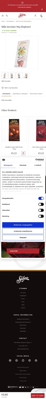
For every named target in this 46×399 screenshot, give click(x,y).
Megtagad (23, 237)
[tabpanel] (23, 100)
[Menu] (3, 15)
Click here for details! (24, 7)
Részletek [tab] (23, 165)
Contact (23, 308)
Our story (23, 292)
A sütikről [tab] (38, 165)
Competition (23, 295)
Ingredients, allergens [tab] (20, 94)
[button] (23, 153)
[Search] (7, 15)
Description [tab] (6, 94)
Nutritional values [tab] (36, 94)
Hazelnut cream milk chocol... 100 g (14, 148)
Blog (23, 305)
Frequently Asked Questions (23, 322)
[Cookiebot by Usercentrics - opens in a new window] (35, 160)
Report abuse (23, 370)
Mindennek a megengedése (23, 225)
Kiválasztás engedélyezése (23, 231)
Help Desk (23, 328)
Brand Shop (23, 325)
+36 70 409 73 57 (23, 346)
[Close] (42, 9)
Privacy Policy (23, 377)
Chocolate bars (10, 21)
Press (23, 302)
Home (2, 21)
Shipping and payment (23, 319)
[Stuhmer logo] (22, 15)
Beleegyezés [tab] (8, 165)
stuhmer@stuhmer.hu (23, 349)
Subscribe (14, 251)
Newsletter (23, 331)
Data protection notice (23, 367)
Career (23, 299)
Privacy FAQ (23, 381)
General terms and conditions (23, 374)
